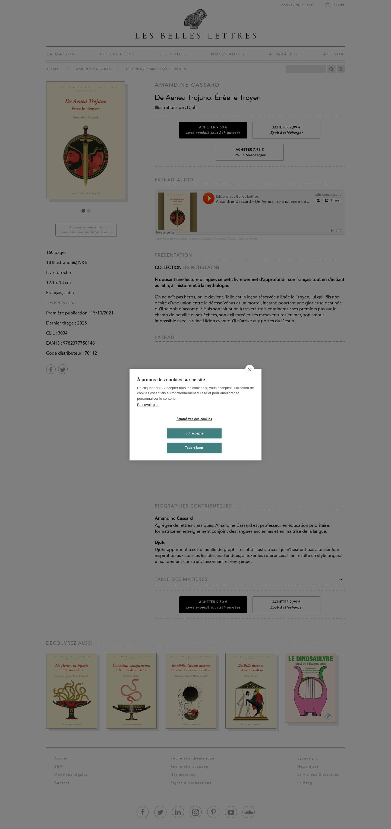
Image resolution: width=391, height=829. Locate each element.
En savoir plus (148, 405)
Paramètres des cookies (194, 419)
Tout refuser (194, 448)
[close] (249, 369)
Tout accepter (194, 433)
